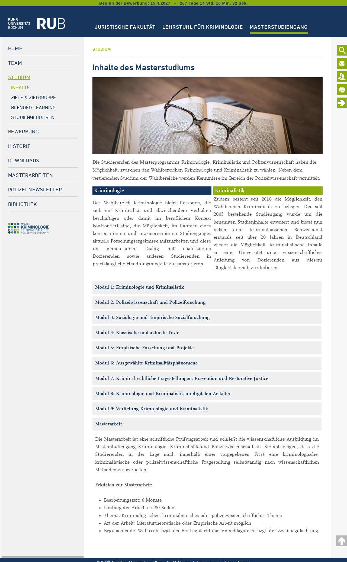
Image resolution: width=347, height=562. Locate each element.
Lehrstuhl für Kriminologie (202, 27)
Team (15, 63)
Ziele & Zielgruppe (33, 97)
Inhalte (20, 87)
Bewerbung (23, 131)
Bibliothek (22, 204)
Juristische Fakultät (125, 27)
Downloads (23, 160)
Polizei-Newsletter (35, 189)
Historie (19, 146)
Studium (19, 77)
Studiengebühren (33, 117)
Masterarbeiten (30, 175)
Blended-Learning (33, 107)
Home (15, 48)
